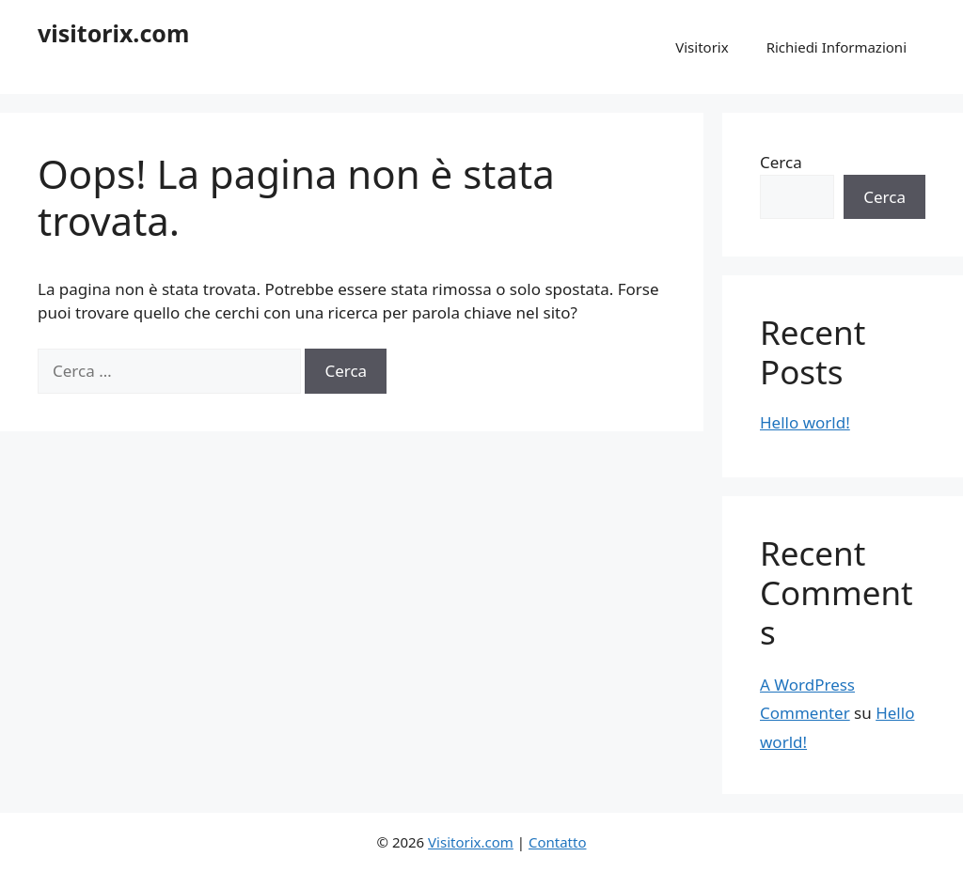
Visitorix (701, 47)
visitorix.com (113, 33)
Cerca (781, 162)
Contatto (558, 842)
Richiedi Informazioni (836, 47)
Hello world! (805, 422)
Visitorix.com (470, 842)
